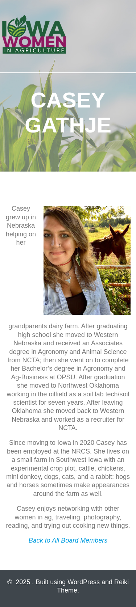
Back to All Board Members (68, 540)
